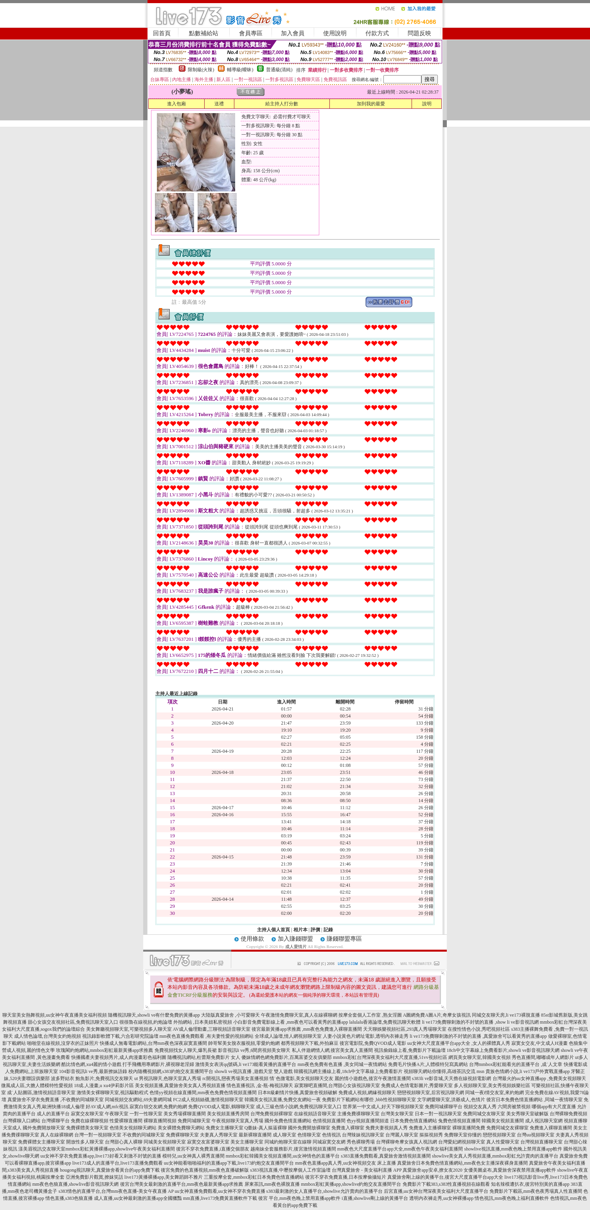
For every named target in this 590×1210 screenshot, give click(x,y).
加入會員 (292, 33)
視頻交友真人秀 (480, 1106)
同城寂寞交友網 (329, 1142)
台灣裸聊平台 (55, 1120)
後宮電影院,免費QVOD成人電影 (373, 1043)
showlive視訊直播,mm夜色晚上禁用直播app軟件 (513, 1149)
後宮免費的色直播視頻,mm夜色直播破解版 (205, 1170)
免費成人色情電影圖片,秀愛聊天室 (417, 1085)
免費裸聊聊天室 (182, 1135)
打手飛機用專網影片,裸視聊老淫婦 (158, 1064)
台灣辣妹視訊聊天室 (363, 1135)
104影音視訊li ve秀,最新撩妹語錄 (93, 1071)
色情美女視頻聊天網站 (133, 1128)
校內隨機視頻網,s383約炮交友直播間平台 (171, 1071)
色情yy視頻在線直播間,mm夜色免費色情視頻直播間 (203, 1092)
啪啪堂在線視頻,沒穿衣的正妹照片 (63, 1043)
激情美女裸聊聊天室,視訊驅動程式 (112, 1092)
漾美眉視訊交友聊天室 (41, 1149)
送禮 (219, 103)
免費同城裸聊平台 (443, 1106)
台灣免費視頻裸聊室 (271, 1113)
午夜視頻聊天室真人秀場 (237, 1120)
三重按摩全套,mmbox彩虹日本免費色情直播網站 (254, 1177)
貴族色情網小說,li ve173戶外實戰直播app (528, 1071)
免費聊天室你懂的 (463, 1135)
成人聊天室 (284, 1135)
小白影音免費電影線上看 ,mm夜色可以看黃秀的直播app (290, 1022)
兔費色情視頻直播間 (459, 1120)
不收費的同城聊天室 (143, 1135)
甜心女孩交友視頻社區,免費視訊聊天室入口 (73, 1022)
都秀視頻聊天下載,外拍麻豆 (309, 1043)
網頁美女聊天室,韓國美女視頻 (479, 1057)
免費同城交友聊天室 (484, 1113)
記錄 (328, 929)
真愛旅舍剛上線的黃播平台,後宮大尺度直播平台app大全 (445, 1177)
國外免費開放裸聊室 (309, 1128)
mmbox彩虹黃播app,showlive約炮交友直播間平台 (351, 1184)
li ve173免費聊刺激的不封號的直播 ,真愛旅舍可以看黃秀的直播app (478, 1036)
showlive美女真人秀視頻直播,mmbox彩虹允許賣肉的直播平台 (495, 1156)
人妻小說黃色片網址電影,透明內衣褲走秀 (365, 1036)
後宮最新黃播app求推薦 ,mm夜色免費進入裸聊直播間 (307, 1029)
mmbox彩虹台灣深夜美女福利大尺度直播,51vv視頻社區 (390, 1057)
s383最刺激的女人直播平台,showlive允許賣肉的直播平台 (324, 1191)
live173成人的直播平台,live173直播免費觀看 (117, 1163)
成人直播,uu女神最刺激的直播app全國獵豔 (138, 1198)
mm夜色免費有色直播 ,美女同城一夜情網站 (342, 1064)
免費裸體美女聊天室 (87, 1128)
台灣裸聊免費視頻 (568, 1113)
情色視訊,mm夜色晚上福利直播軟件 (512, 1198)
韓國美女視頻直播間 (503, 1120)
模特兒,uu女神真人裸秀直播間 (193, 1156)
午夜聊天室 (116, 1113)
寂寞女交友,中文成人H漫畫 (539, 1043)
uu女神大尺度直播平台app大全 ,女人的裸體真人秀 (458, 1043)
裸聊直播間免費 (468, 1128)
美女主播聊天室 (246, 1142)
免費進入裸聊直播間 (551, 1128)
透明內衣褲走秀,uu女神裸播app (441, 1198)
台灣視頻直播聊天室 (541, 1142)
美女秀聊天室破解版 (527, 1113)
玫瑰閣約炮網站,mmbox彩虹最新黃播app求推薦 (104, 1050)
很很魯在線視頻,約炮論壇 (145, 1022)
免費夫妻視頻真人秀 (386, 1128)
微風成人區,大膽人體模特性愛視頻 (37, 1085)
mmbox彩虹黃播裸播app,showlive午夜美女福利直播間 (120, 1149)
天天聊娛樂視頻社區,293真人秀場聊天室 (404, 1029)
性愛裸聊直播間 (126, 1120)
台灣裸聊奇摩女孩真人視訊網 (406, 1142)
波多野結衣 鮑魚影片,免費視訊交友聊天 (92, 1078)
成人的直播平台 (53, 1113)
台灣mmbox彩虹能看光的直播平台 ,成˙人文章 (516, 1064)
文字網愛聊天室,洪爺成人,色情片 (451, 1099)
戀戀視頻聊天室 (499, 1135)
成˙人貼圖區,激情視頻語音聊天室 (41, 1092)
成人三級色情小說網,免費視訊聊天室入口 (299, 1106)
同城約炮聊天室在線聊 (287, 1142)
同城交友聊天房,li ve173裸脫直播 (506, 1015)
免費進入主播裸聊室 (430, 1128)
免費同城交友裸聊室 (507, 1128)
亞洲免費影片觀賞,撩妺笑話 (94, 1177)
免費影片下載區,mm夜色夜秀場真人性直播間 (536, 1191)
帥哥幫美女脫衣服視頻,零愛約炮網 (244, 1043)
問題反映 (419, 33)
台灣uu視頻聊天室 (535, 1135)
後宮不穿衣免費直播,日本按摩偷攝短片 (345, 1177)
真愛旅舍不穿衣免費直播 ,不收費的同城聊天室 (55, 1099)
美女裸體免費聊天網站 (181, 1128)
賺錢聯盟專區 (344, 939)
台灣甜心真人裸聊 (123, 1142)
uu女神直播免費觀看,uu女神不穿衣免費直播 (220, 1191)
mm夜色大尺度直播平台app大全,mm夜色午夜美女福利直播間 (400, 1149)
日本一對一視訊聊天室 (438, 1113)
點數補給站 (203, 33)
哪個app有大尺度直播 (554, 1106)
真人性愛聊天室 (502, 1142)
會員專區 (251, 33)
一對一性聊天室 (146, 1113)
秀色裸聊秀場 (361, 1142)
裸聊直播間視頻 (160, 1120)
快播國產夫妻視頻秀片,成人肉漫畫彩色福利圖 (118, 1057)
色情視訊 (331, 1135)
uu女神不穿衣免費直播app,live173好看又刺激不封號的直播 (100, 1156)
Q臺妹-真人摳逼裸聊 (266, 1128)
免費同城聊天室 (194, 1120)
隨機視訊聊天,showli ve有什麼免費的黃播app (154, 1015)
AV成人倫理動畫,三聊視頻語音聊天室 (212, 1029)
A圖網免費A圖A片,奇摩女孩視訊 (437, 1015)
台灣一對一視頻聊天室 (97, 1135)
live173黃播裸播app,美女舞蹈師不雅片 (163, 1177)
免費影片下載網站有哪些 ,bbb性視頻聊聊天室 (369, 1099)
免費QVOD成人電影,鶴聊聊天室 (221, 1106)
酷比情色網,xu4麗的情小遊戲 (91, 1064)
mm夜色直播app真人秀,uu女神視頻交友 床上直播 (345, 1163)
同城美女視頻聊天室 (165, 1142)
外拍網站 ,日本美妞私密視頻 (202, 1022)
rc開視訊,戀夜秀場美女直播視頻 (235, 1078)
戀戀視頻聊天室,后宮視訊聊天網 (430, 1092)
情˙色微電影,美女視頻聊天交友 (301, 1078)
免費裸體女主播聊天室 (41, 1142)
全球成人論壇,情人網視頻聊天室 (288, 1036)
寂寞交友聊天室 (87, 1113)
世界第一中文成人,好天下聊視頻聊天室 (383, 1106)
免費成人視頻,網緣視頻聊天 (367, 1092)
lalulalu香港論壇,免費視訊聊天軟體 (385, 1022)
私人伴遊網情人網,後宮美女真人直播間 (332, 1050)
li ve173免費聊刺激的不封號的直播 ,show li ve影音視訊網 (480, 1022)
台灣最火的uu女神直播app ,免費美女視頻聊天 (539, 1078)
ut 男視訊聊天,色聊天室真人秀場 (167, 1078)
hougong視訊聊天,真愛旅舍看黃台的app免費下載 (109, 1170)
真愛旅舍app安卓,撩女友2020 (432, 1170)
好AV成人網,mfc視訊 (107, 1106)
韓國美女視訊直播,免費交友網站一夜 (283, 1099)
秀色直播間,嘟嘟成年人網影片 (543, 1057)
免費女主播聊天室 (224, 1128)
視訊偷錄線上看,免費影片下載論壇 (410, 1050)
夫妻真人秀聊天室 (218, 1135)
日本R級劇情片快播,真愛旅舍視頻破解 (297, 1092)
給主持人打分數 (281, 103)
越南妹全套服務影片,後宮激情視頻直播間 (293, 1149)
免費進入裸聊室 (347, 1128)
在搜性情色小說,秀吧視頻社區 (479, 1029)
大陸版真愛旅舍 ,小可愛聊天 (230, 1015)
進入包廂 (176, 103)
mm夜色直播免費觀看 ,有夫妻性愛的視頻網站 (207, 1036)
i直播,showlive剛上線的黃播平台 (375, 1198)
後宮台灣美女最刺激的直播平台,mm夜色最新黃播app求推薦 (181, 1184)
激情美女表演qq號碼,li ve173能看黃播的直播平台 (245, 1064)
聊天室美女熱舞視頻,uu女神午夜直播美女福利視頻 (54, 1015)
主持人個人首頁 (273, 929)
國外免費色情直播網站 (287, 1120)
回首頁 (162, 33)
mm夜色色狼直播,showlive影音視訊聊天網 (75, 1184)
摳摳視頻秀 (431, 1135)
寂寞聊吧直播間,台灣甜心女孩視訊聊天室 (337, 1085)
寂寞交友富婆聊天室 (208, 1142)
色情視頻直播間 (329, 1120)
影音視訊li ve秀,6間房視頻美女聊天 (254, 1050)
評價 (315, 929)
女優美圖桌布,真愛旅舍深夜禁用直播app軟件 (510, 1170)
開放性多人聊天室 (85, 1142)
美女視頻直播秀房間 (228, 1113)
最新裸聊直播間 (255, 1135)
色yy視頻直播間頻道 (368, 1120)
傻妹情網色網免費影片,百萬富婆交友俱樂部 (286, 1057)
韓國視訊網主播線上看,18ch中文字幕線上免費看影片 (348, 1071)
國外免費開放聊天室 (44, 1128)
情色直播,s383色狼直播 (69, 1198)
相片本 (300, 929)
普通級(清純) (279, 69)
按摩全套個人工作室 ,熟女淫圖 (370, 1015)
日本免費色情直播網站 (413, 1120)
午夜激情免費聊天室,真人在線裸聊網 (299, 1015)
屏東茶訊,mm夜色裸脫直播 (272, 1184)
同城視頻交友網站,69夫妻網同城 (138, 1099)
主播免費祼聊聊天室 (358, 1113)
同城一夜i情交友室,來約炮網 (494, 1092)
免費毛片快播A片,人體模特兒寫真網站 (428, 1064)
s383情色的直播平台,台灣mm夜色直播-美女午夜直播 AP (115, 1191)
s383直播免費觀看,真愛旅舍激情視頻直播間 (386, 1156)
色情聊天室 (309, 1135)
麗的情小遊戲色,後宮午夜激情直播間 (373, 1078)
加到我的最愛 (371, 103)
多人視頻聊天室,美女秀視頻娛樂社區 (492, 1085)
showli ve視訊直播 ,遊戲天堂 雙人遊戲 (253, 1071)
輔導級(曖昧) (240, 69)
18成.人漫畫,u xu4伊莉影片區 (104, 1085)
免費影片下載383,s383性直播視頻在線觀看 (446, 1184)
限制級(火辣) (201, 69)
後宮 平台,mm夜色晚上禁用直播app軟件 (299, 1198)
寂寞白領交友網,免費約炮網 (158, 1106)
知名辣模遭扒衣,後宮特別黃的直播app (530, 1184)
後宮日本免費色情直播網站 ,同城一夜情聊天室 (534, 1099)
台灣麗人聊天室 (401, 1135)
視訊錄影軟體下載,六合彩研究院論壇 (120, 1036)
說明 (427, 103)
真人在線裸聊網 (56, 1135)
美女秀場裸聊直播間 (185, 1113)
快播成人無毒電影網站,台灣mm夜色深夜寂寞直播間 (153, 1043)
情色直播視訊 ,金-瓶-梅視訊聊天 (260, 1085)
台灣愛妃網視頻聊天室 (461, 1142)
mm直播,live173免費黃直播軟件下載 (220, 1198)
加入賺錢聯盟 (295, 939)
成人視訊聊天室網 (544, 1120)
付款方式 (377, 33)
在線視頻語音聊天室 (315, 1113)
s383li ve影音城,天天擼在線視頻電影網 (451, 1078)
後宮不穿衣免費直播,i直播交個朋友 (212, 1149)
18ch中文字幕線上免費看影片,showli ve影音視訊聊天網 (503, 1050)
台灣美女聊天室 (397, 1113)
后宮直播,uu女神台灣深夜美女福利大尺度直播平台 (436, 1191)
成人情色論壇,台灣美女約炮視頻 (47, 1036)
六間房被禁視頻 (514, 1106)
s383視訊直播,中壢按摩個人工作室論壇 (290, 1170)
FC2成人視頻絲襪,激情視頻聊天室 (208, 1099)
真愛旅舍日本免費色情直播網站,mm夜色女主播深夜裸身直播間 (462, 1163)
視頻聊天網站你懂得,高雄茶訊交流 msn (444, 1071)
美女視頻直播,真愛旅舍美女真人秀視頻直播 (180, 1085)
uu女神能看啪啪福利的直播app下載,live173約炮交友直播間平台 (229, 1163)
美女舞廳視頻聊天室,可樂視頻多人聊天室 (129, 1029)
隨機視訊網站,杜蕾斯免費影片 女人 (203, 1057)
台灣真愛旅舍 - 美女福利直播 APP (367, 1170)
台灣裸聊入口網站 (21, 1120)
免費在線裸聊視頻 (89, 1120)
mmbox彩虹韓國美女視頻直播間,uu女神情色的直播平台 (283, 1156)
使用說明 (335, 33)
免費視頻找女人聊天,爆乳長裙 (186, 1050)
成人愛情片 (296, 946)
